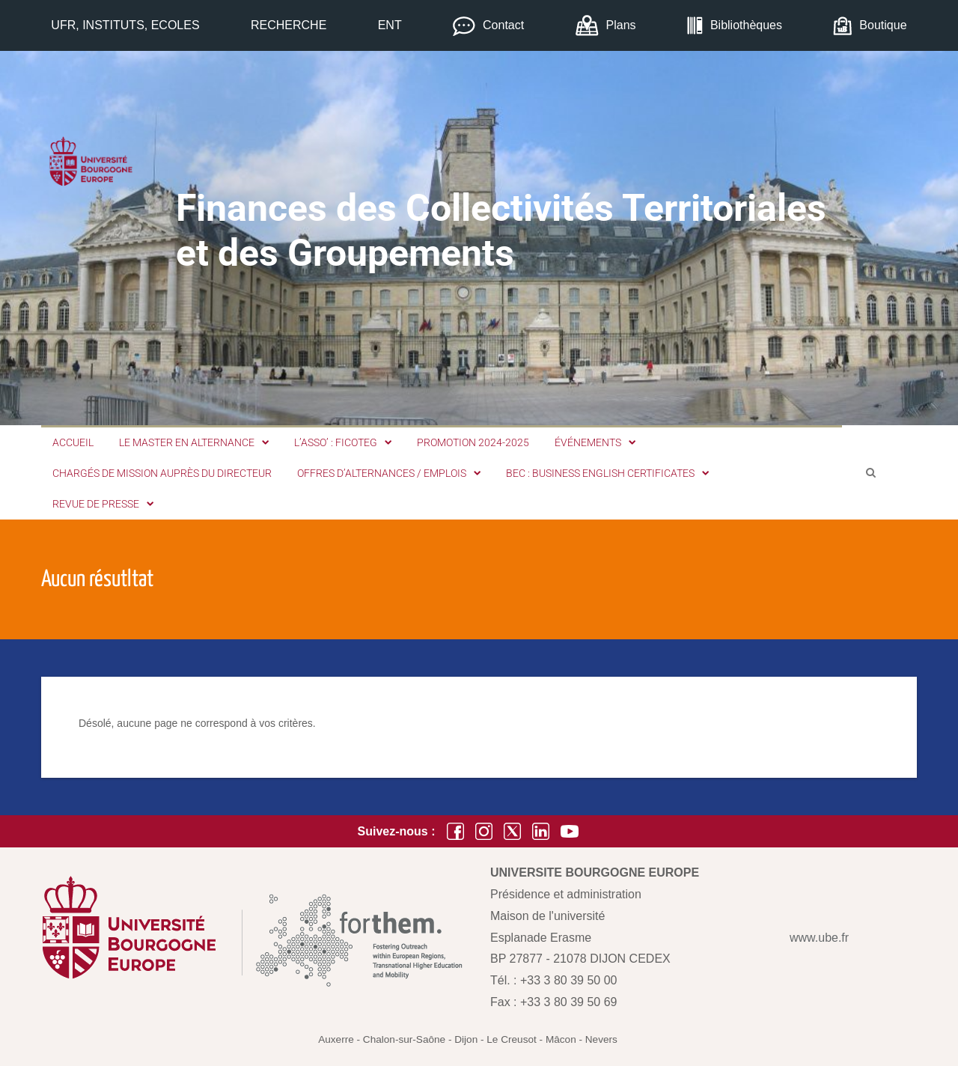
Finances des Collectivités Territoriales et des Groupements (501, 230)
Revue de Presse (102, 503)
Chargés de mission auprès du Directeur (162, 473)
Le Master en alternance (194, 442)
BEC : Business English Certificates (607, 473)
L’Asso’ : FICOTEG (342, 442)
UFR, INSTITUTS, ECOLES (125, 25)
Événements (595, 442)
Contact (503, 25)
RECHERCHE (288, 25)
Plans (621, 25)
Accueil (73, 442)
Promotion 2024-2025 (473, 442)
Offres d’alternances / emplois (388, 473)
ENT (390, 25)
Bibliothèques (746, 25)
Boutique (882, 25)
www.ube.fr (819, 937)
